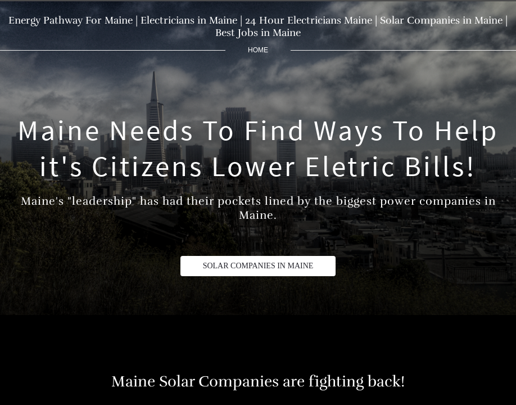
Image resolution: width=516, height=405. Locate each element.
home (258, 50)
